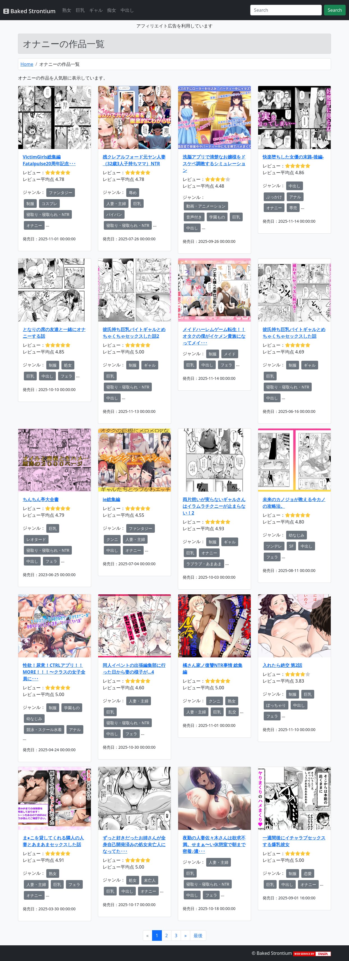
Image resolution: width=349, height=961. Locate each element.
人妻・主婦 (116, 203)
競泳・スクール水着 (44, 729)
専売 (293, 207)
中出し (127, 10)
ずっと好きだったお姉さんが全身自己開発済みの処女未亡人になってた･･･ (134, 844)
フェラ (66, 376)
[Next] (185, 935)
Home (26, 64)
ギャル (96, 10)
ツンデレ (274, 546)
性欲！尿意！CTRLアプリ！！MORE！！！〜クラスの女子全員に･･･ (54, 672)
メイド (230, 354)
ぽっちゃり (276, 705)
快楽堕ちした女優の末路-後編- (293, 157)
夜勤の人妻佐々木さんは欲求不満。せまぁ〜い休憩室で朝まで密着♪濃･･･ (214, 844)
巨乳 (80, 10)
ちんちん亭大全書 (41, 499)
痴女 (111, 10)
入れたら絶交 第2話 (282, 665)
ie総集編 (111, 499)
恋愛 (308, 873)
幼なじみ (296, 535)
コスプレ (49, 203)
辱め (133, 192)
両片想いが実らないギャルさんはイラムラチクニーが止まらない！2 (214, 506)
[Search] (286, 10)
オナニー (34, 225)
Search (335, 10)
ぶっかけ (274, 196)
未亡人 (150, 880)
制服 (30, 203)
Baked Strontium (29, 11)
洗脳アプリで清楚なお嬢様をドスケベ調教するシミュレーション (214, 163)
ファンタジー (60, 192)
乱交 (232, 712)
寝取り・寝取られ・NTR (47, 214)
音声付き (194, 217)
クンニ (112, 539)
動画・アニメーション (206, 206)
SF (291, 546)
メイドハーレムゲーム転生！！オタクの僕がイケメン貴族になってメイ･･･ (214, 336)
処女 (68, 365)
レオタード (36, 539)
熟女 (66, 10)
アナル (295, 196)
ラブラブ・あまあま (204, 563)
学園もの (217, 217)
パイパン (114, 214)
